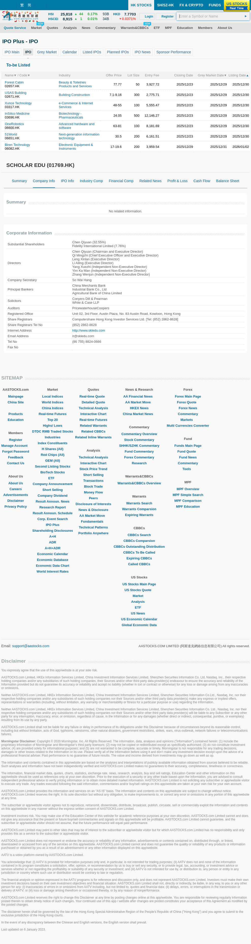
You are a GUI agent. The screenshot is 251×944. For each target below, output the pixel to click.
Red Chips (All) (52, 455)
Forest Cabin (14, 82)
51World (11, 134)
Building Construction (74, 95)
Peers (93, 498)
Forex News (188, 408)
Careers (16, 489)
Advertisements (15, 495)
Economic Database (52, 560)
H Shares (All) (52, 449)
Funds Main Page (188, 446)
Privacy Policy (16, 506)
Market (139, 596)
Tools (187, 469)
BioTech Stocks (52, 472)
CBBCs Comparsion (139, 541)
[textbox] (213, 16)
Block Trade (93, 486)
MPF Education (188, 506)
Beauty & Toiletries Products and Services (75, 84)
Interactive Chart (93, 414)
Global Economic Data (139, 625)
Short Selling (52, 490)
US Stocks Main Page (139, 584)
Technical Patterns (93, 527)
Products (16, 414)
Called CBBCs (139, 564)
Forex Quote (188, 402)
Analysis (139, 602)
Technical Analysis (93, 408)
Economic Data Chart (52, 566)
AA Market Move (93, 516)
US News (139, 613)
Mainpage (15, 396)
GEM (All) (52, 460)
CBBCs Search (139, 535)
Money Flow (93, 492)
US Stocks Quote (139, 590)
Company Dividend (53, 495)
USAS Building (15, 93)
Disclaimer (15, 501)
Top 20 (52, 420)
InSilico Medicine (17, 113)
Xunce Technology (18, 103)
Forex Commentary (139, 457)
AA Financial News (139, 396)
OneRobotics (14, 124)
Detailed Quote (93, 402)
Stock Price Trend (93, 469)
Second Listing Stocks (52, 466)
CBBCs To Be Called (139, 552)
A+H (52, 536)
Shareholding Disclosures (52, 531)
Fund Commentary (139, 451)
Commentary (188, 414)
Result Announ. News (52, 501)
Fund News (188, 457)
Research (139, 463)
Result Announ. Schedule (53, 513)
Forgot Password (15, 451)
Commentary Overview (139, 434)
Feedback (15, 457)
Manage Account (15, 446)
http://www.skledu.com (88, 330)
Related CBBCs (93, 431)
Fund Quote (188, 451)
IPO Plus (52, 525)
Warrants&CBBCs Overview (139, 483)
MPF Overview (188, 489)
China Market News (139, 414)
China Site (16, 402)
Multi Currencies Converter (188, 425)
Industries (52, 437)
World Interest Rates (52, 571)
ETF (52, 478)
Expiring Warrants (139, 515)
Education (16, 420)
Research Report (52, 507)
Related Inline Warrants (93, 437)
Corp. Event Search (52, 519)
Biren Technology (17, 145)
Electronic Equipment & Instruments (76, 146)
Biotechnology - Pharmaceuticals (71, 115)
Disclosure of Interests (93, 504)
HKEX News (139, 408)
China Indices (52, 408)
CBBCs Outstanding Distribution (139, 546)
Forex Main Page (188, 396)
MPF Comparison (188, 501)
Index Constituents (52, 443)
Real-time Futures (53, 414)
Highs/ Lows (52, 425)
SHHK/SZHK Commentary (139, 446)
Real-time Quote (93, 396)
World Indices (52, 402)
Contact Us (15, 463)
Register (15, 440)
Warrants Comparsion (139, 509)
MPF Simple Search (188, 495)
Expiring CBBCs (139, 558)
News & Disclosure (93, 510)
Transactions (93, 481)
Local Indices (52, 396)
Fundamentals (93, 521)
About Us (15, 483)
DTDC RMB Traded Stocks (52, 431)
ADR (52, 542)
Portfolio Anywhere (93, 533)
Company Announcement (53, 484)
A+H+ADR (52, 548)
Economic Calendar (52, 554)
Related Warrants (93, 425)
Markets (188, 420)
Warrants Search (139, 503)
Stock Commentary (139, 440)
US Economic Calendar (139, 619)
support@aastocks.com (30, 646)
